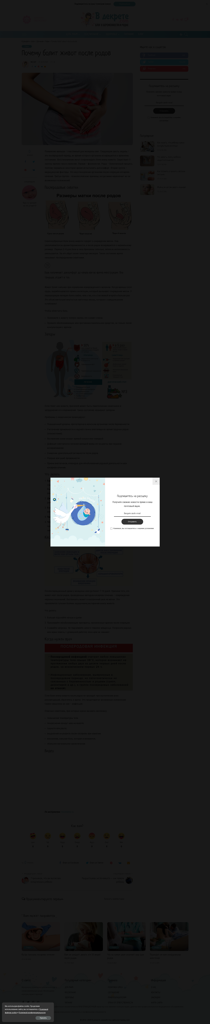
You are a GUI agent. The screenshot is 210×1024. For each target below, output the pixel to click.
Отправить (132, 522)
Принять (34, 1018)
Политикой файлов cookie (15, 1009)
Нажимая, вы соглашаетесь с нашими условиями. (133, 528)
